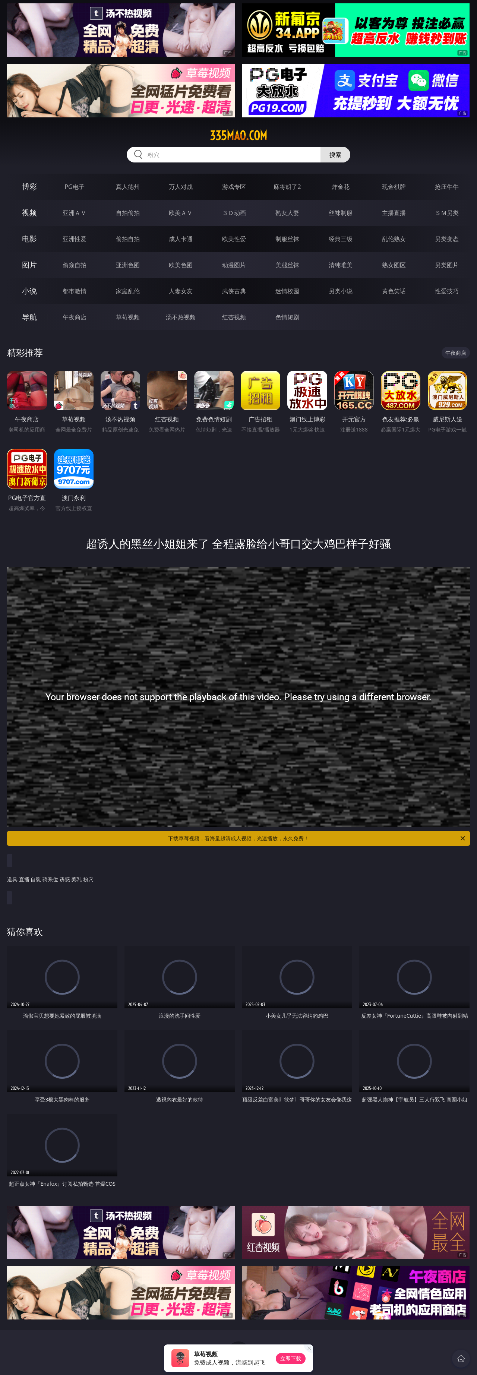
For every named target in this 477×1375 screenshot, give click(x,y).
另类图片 (447, 265)
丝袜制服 (341, 213)
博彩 (29, 186)
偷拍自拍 (128, 239)
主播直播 (394, 213)
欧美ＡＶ (181, 213)
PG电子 (74, 187)
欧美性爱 (234, 239)
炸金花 (341, 187)
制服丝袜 (287, 239)
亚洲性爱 (74, 239)
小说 (29, 291)
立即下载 (290, 1358)
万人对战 (181, 187)
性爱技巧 (447, 291)
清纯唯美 (341, 265)
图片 (29, 265)
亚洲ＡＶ (74, 213)
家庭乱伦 (128, 291)
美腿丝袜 (287, 265)
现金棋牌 (394, 187)
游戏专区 (234, 187)
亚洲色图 (128, 265)
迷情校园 (287, 291)
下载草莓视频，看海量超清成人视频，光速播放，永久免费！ (317, 838)
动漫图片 (234, 265)
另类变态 (447, 239)
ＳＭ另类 (447, 213)
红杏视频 (234, 317)
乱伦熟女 (394, 239)
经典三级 (341, 239)
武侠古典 (234, 291)
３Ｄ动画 (234, 213)
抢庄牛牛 (447, 187)
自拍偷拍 (128, 213)
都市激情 (74, 291)
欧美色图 (181, 265)
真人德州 (128, 187)
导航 (29, 317)
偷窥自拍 (74, 265)
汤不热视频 (181, 317)
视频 (29, 213)
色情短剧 (287, 317)
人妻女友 (181, 291)
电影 (29, 239)
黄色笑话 (394, 291)
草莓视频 (128, 317)
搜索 (335, 155)
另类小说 (341, 291)
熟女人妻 (287, 213)
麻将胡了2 (287, 187)
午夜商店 (74, 317)
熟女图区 (394, 265)
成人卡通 (181, 239)
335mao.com (238, 135)
